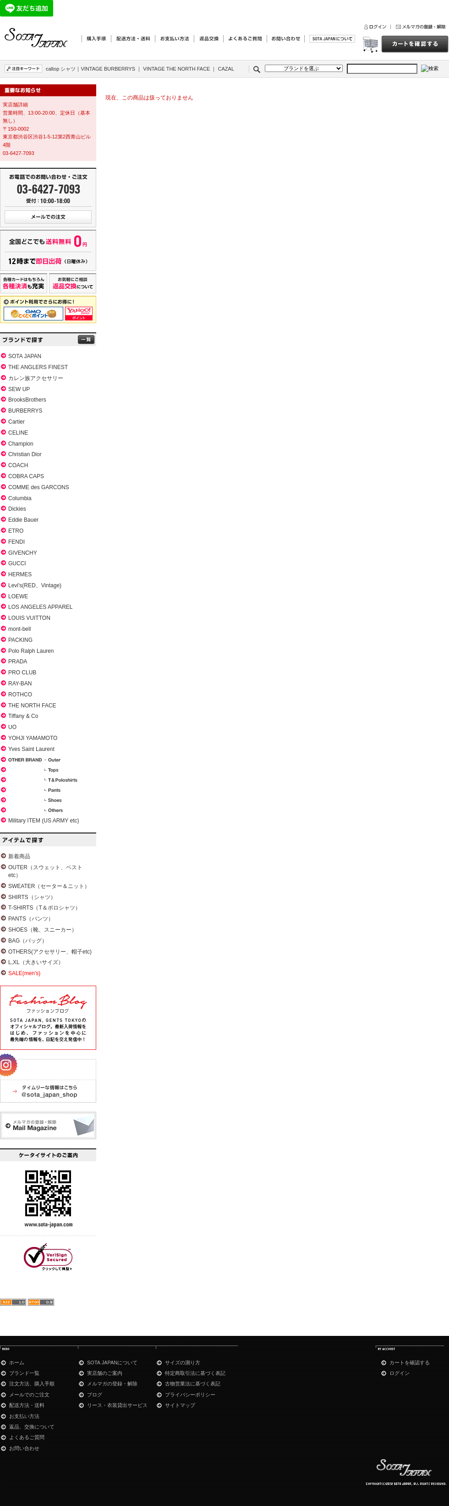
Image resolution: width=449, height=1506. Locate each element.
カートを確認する (409, 1362)
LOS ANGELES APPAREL (40, 607)
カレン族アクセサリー (35, 378)
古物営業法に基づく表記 (192, 1383)
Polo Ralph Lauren (31, 651)
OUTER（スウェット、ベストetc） (45, 871)
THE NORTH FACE (32, 705)
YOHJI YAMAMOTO (32, 738)
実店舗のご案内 (104, 1373)
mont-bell (19, 629)
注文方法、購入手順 (32, 1383)
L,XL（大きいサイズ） (36, 962)
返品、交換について (32, 1426)
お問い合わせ (24, 1448)
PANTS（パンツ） (31, 919)
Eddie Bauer (23, 520)
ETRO (15, 531)
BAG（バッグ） (27, 941)
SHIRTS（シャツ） (32, 897)
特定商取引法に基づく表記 (195, 1373)
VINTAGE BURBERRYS (108, 69)
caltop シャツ (61, 69)
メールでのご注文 (29, 1394)
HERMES (20, 574)
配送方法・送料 (26, 1405)
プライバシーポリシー (190, 1394)
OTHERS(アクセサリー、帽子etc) (50, 952)
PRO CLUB (22, 672)
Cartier (16, 422)
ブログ (94, 1394)
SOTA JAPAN (24, 356)
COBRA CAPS (26, 476)
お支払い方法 (24, 1416)
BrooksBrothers (27, 400)
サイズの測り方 (182, 1362)
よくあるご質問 (26, 1437)
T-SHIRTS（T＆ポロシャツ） (44, 908)
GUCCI (17, 563)
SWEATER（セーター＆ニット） (49, 886)
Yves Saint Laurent (31, 749)
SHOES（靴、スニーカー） (42, 930)
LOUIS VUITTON (29, 618)
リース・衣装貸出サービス (117, 1405)
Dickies (17, 509)
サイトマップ (180, 1405)
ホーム (16, 1362)
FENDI (16, 542)
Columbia (20, 498)
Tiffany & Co (23, 716)
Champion (20, 444)
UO (12, 727)
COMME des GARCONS (38, 487)
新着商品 (19, 856)
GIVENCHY (22, 553)
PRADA (17, 661)
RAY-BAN (20, 683)
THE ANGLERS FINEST (38, 367)
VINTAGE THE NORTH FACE (176, 69)
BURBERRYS (25, 411)
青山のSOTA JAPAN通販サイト (36, 38)
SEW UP (19, 389)
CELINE (18, 433)
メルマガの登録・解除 (112, 1383)
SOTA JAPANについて (112, 1362)
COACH (18, 465)
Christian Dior (25, 454)
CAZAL (226, 69)
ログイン (399, 1373)
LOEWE (18, 596)
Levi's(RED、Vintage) (34, 585)
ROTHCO (20, 694)
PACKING (20, 640)
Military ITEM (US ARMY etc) (43, 820)
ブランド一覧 (24, 1373)
